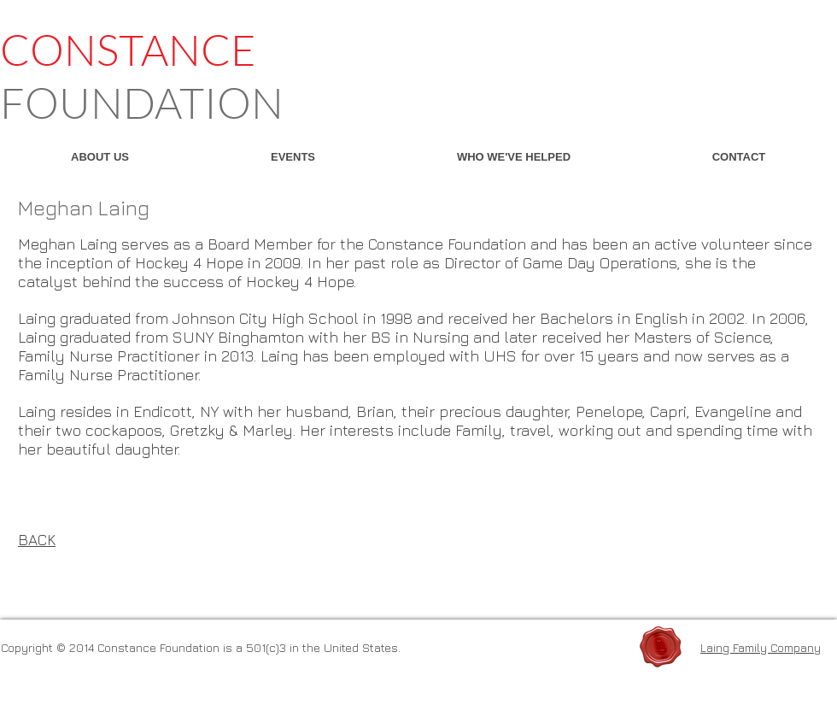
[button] (100, 157)
